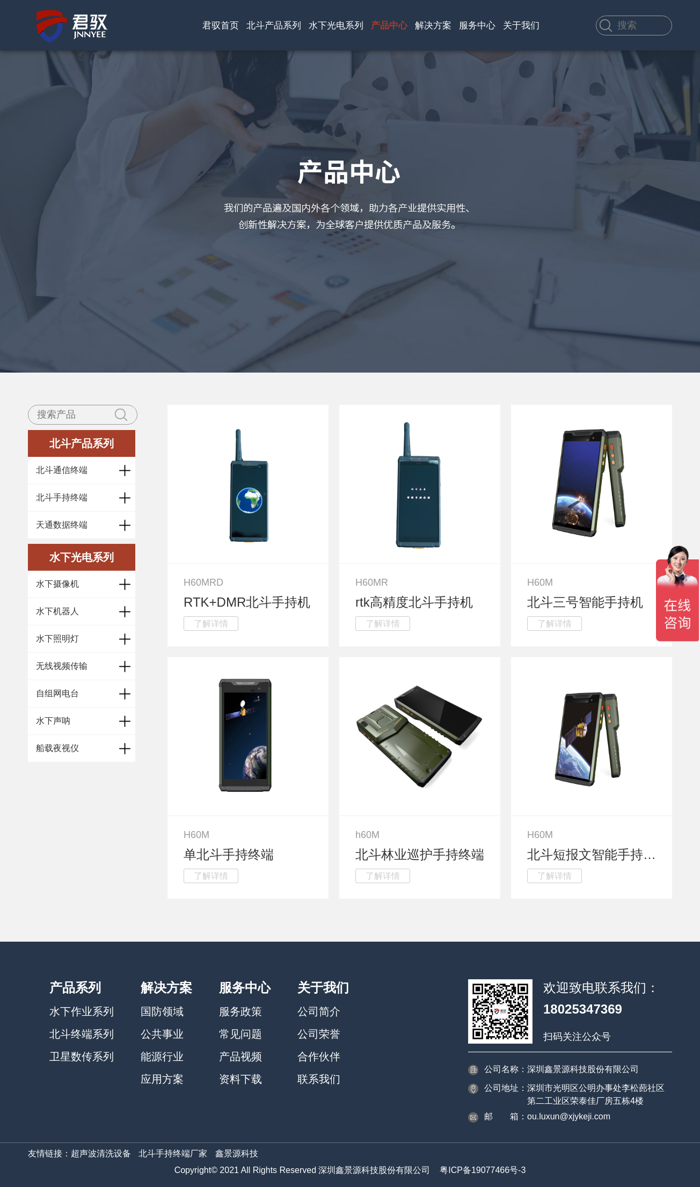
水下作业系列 (81, 1011)
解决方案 (433, 25)
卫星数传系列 (81, 1056)
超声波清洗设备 (101, 1153)
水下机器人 (57, 611)
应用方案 (162, 1079)
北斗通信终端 (62, 470)
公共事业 (162, 1034)
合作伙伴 (318, 1056)
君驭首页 (220, 25)
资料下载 (240, 1079)
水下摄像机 (57, 583)
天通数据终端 (62, 524)
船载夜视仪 (57, 748)
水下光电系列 (336, 25)
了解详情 (211, 623)
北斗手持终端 (62, 497)
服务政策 (240, 1011)
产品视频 (240, 1056)
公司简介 (318, 1011)
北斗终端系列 (81, 1034)
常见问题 (240, 1034)
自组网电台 (57, 693)
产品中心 (389, 25)
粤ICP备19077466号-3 (483, 1170)
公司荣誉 (318, 1034)
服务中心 (477, 25)
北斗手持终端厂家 (172, 1153)
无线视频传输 (62, 666)
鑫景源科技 (236, 1153)
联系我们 (318, 1079)
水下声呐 (53, 720)
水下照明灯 (57, 638)
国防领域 (162, 1011)
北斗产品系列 (273, 25)
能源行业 (162, 1056)
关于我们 (521, 25)
